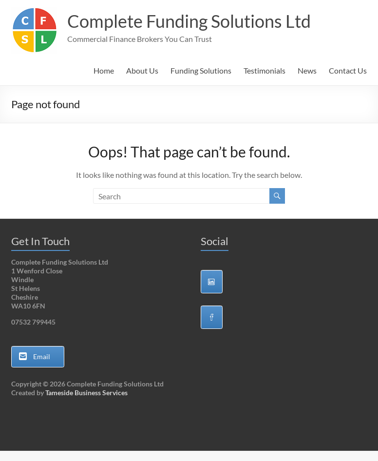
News (307, 70)
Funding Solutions (200, 70)
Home (104, 70)
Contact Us (348, 70)
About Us (142, 70)
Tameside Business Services (86, 392)
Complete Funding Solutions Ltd (189, 21)
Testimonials (264, 70)
